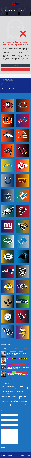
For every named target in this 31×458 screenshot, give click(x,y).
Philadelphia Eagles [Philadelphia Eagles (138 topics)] (6, 396)
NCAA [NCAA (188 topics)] (13, 391)
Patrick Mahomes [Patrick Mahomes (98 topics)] (22, 401)
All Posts (22, 455)
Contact (28, 455)
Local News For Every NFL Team (6, 455)
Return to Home (15, 65)
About (16, 455)
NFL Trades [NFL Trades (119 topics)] (4, 399)
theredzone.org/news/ (9, 80)
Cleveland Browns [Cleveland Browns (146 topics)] (16, 394)
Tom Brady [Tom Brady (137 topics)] (14, 396)
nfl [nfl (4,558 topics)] (3, 386)
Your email (9, 419)
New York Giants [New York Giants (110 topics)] (5, 401)
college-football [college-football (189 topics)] (5, 391)
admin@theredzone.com (7, 59)
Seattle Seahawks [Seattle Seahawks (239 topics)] (13, 388)
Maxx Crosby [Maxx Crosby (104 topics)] (14, 401)
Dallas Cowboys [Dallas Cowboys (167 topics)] (5, 393)
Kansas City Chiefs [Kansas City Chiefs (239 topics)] (23, 388)
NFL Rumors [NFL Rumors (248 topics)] (5, 388)
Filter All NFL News (15, 69)
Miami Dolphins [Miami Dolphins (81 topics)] (14, 404)
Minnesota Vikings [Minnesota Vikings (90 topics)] (5, 404)
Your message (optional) (9, 436)
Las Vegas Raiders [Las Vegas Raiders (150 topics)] (24, 393)
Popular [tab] (25, 348)
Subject (9, 424)
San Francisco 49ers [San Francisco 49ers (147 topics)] (6, 394)
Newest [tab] (5, 348)
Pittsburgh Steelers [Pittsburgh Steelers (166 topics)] (15, 393)
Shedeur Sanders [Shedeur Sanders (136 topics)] (22, 396)
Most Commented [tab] (15, 348)
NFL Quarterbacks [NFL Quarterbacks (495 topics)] (11, 386)
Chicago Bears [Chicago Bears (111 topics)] (19, 399)
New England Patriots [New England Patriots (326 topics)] (21, 386)
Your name (9, 414)
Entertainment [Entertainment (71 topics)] (23, 404)
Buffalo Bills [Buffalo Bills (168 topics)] (20, 391)
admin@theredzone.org (9, 84)
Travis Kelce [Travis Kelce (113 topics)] (11, 399)
